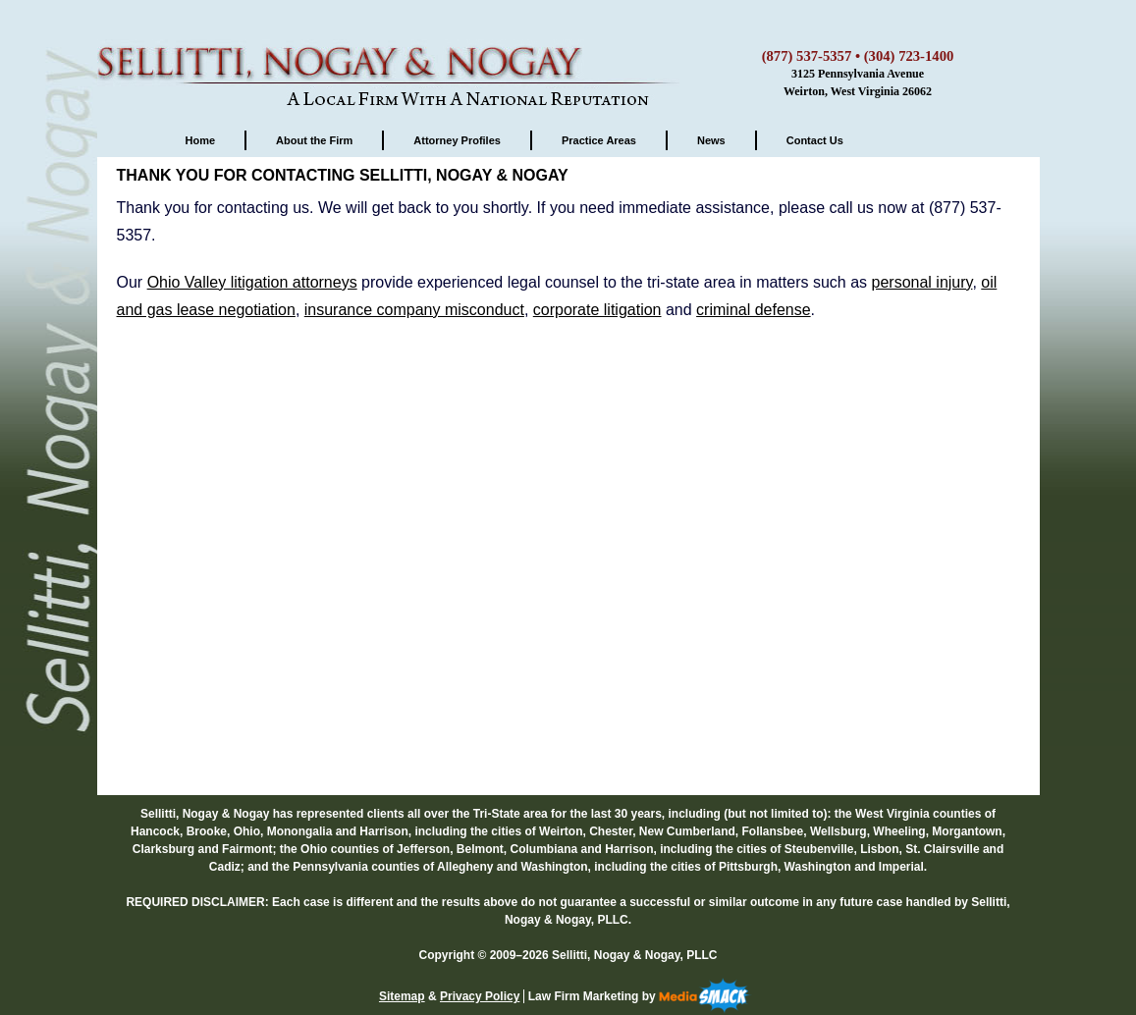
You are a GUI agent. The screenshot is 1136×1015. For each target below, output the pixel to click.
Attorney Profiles (457, 140)
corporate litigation (597, 309)
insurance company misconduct (414, 309)
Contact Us (814, 140)
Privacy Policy (479, 996)
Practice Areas (599, 140)
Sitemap (402, 996)
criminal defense (753, 309)
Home (201, 140)
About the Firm (314, 140)
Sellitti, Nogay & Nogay (391, 54)
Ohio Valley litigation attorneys (252, 282)
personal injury (922, 282)
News (711, 140)
